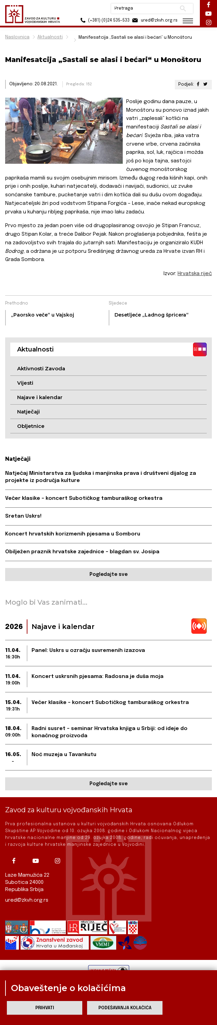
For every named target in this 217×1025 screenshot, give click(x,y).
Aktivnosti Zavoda (41, 368)
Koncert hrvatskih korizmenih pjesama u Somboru (72, 534)
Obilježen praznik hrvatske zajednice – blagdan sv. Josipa (82, 552)
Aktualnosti (50, 37)
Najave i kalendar (39, 397)
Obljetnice (31, 426)
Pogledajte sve (108, 574)
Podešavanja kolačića (125, 1008)
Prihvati (44, 1008)
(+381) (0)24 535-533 (104, 20)
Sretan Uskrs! (23, 516)
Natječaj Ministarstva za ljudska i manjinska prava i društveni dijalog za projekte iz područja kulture (100, 477)
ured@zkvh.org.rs (26, 900)
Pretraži (183, 9)
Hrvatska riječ (195, 273)
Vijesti (25, 383)
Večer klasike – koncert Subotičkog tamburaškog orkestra (83, 498)
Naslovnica (17, 37)
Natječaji (28, 411)
